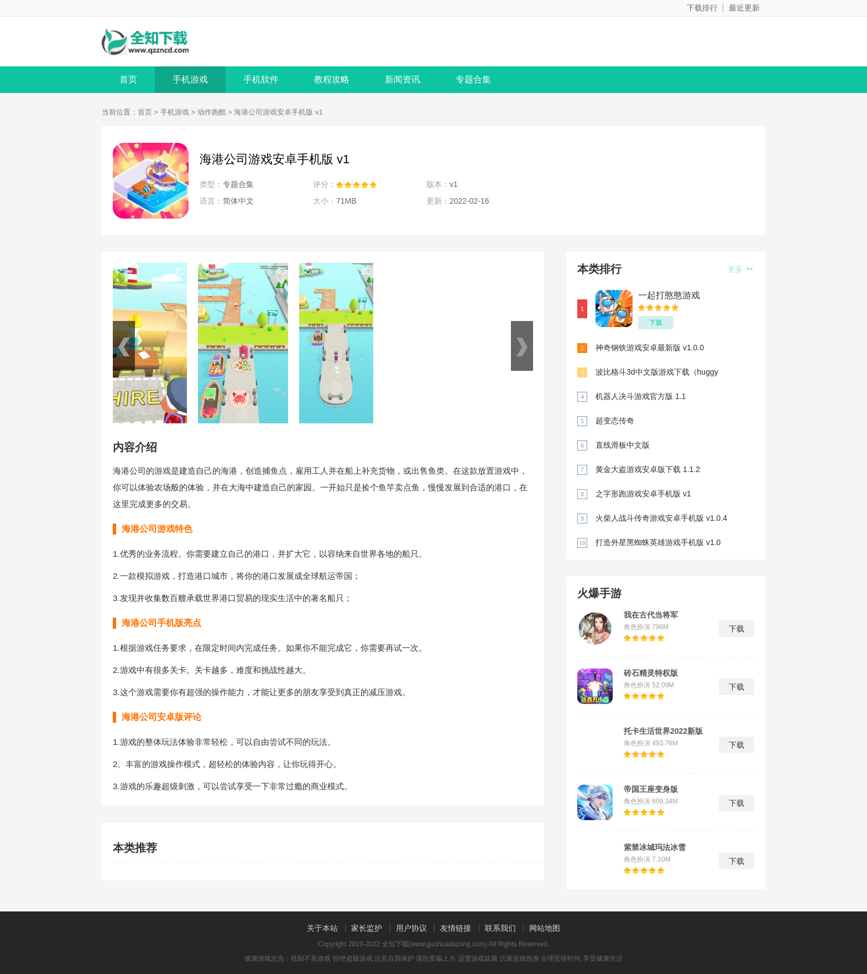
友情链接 (455, 928)
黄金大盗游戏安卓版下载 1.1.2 (648, 469)
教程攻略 (331, 79)
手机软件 (261, 79)
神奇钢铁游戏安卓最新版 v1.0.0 (650, 347)
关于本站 (322, 928)
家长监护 (366, 928)
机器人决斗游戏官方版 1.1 (641, 396)
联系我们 (500, 928)
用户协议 (411, 928)
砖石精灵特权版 (651, 673)
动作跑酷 (211, 112)
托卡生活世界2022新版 (663, 731)
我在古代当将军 (651, 614)
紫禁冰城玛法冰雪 (655, 847)
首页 (128, 79)
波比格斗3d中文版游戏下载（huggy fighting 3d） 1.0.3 (657, 372)
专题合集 (473, 79)
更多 (740, 269)
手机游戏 (190, 79)
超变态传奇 (615, 420)
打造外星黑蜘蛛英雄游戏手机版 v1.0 (658, 542)
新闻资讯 (402, 79)
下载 (655, 323)
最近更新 (744, 7)
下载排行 (702, 7)
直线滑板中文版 (623, 445)
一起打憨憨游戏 (669, 295)
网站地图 (544, 928)
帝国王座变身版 (651, 789)
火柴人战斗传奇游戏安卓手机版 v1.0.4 (661, 518)
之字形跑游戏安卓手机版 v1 (643, 493)
